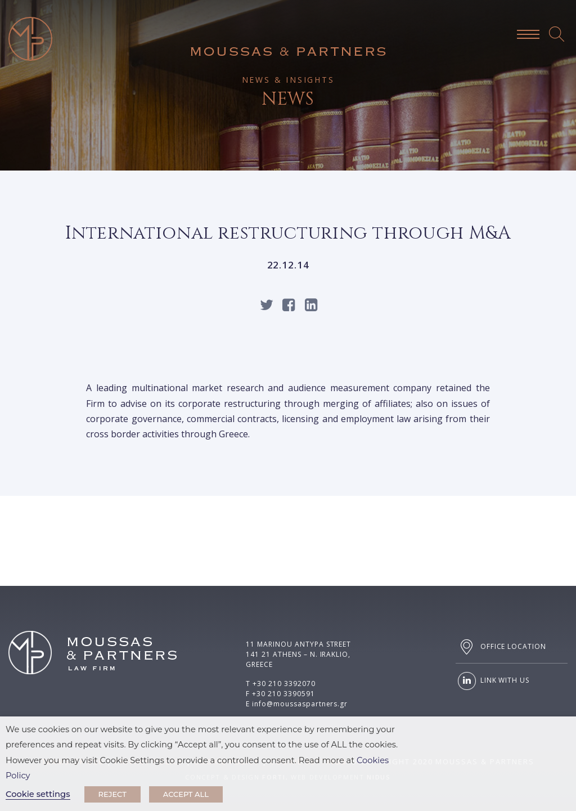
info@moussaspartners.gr (300, 704)
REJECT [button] (112, 794)
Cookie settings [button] (38, 794)
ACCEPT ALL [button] (186, 794)
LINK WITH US (492, 681)
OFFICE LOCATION (501, 647)
